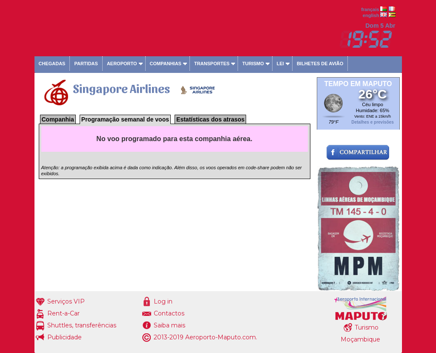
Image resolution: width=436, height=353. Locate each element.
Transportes (211, 63)
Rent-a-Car (63, 313)
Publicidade (64, 337)
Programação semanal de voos (125, 119)
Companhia (58, 119)
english (371, 15)
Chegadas (52, 63)
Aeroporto (122, 63)
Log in (163, 301)
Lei (280, 63)
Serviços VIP (66, 301)
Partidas (86, 63)
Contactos (169, 313)
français (370, 9)
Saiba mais (169, 325)
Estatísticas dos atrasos (210, 119)
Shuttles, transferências (81, 325)
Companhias (165, 63)
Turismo (253, 63)
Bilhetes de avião (320, 63)
